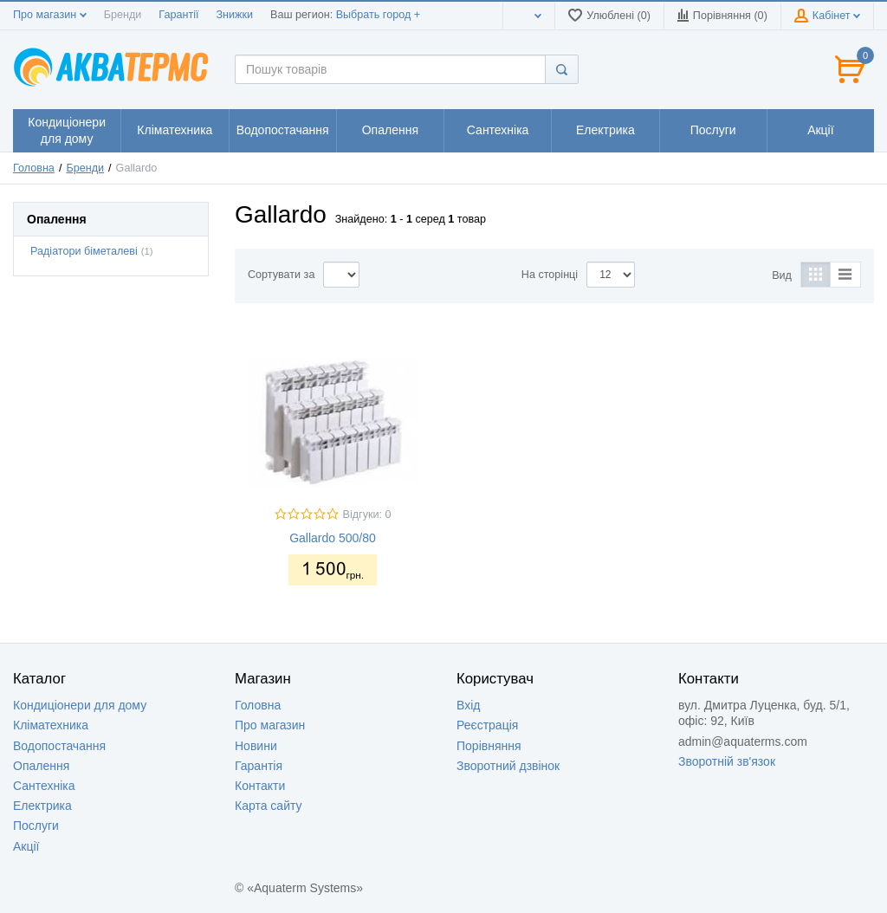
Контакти (260, 786)
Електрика (42, 806)
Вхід (468, 705)
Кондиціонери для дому (79, 705)
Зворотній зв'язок (726, 761)
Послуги (36, 825)
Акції (26, 846)
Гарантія (258, 766)
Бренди (123, 15)
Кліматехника (50, 725)
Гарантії (178, 15)
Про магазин (50, 15)
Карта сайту (268, 806)
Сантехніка (44, 786)
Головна (34, 168)
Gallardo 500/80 (332, 538)
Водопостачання (59, 746)
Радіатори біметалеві (84, 251)
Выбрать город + (378, 15)
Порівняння (488, 746)
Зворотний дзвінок (508, 766)
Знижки (234, 15)
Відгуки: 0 (367, 514)
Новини (256, 746)
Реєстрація (487, 725)
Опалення (41, 766)
